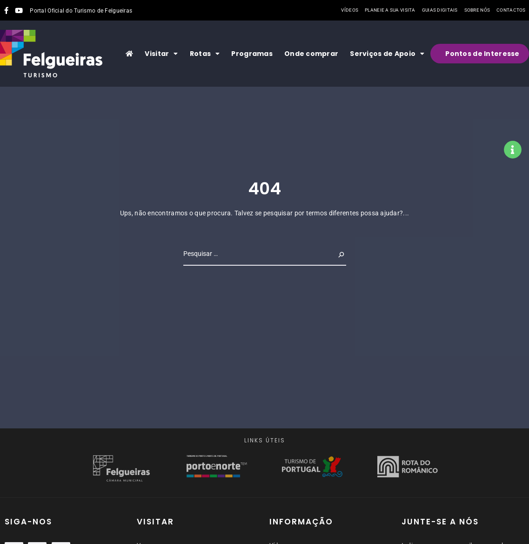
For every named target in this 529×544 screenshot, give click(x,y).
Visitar (161, 54)
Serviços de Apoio (387, 54)
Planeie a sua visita (390, 10)
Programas (252, 53)
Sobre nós (477, 10)
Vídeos (349, 10)
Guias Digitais (440, 10)
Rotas (205, 54)
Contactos (511, 10)
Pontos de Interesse (482, 53)
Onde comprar (311, 53)
